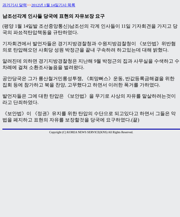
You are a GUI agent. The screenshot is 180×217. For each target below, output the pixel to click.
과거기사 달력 (14, 5)
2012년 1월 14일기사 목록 (53, 5)
